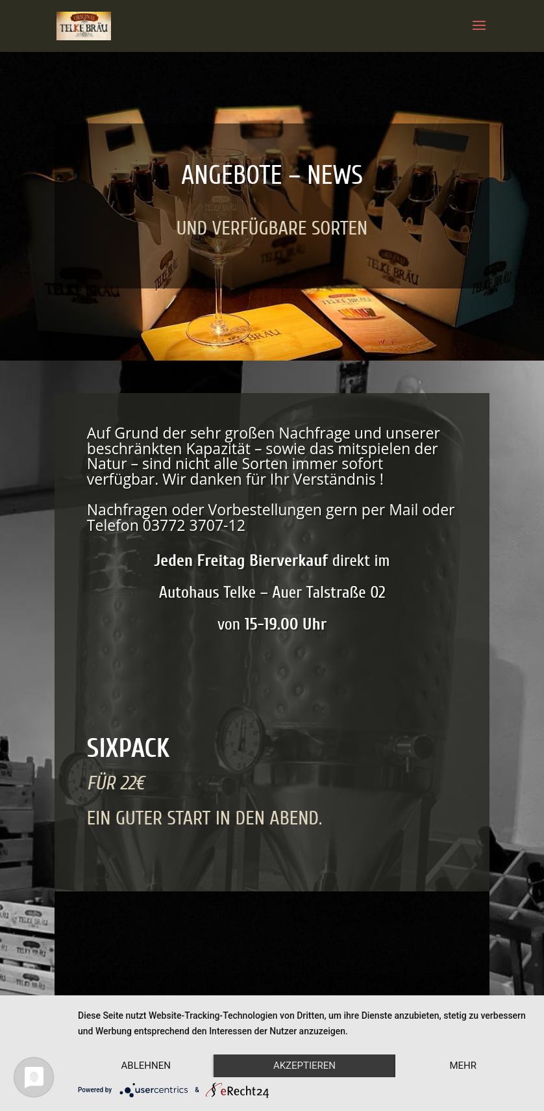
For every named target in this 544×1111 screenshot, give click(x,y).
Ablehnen (146, 1065)
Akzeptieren (304, 1065)
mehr (462, 1065)
